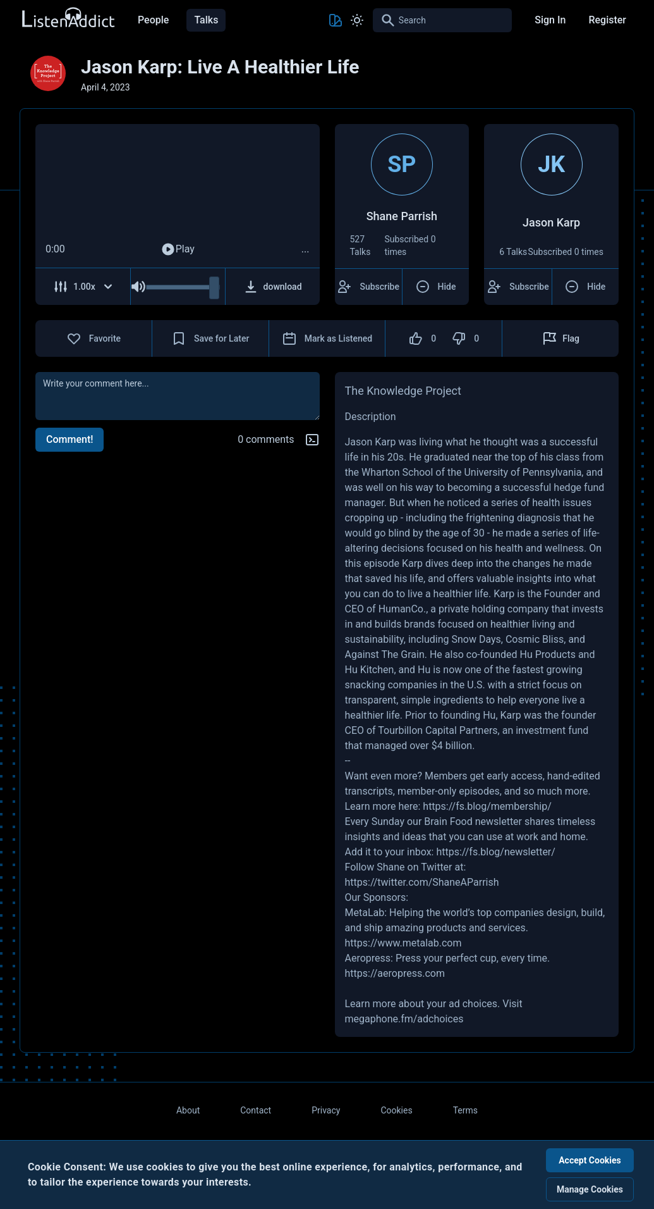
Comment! (69, 439)
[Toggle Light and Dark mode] (357, 20)
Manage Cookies (590, 1189)
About (188, 1110)
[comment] (177, 396)
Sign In (550, 20)
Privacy (326, 1110)
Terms (465, 1110)
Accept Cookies (590, 1160)
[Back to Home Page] (67, 18)
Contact (255, 1110)
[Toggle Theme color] (335, 20)
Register (607, 20)
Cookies (396, 1110)
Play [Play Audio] (177, 249)
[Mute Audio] (138, 286)
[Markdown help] (312, 439)
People (153, 20)
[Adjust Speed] (83, 286)
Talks (206, 20)
